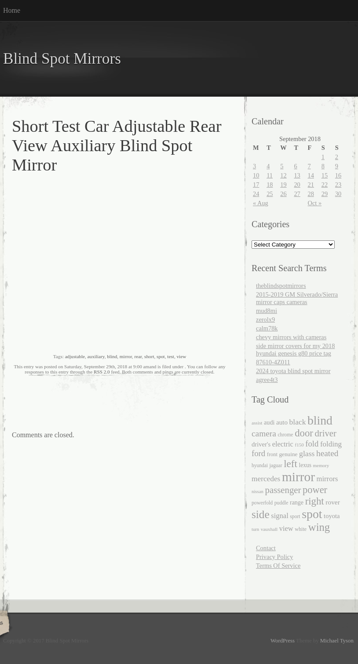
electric (282, 444)
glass (306, 453)
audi (269, 422)
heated (327, 453)
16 (338, 175)
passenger (283, 490)
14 (311, 175)
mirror (126, 356)
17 (256, 184)
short (149, 356)
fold (311, 443)
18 (270, 184)
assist (257, 422)
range (296, 502)
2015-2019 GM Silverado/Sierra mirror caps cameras (297, 298)
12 (283, 175)
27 (297, 193)
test (170, 356)
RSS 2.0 (102, 371)
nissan (257, 491)
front (272, 454)
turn (255, 529)
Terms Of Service (278, 565)
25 (270, 193)
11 (270, 175)
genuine (288, 454)
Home (11, 10)
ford (258, 453)
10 (256, 175)
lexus (305, 465)
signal (279, 516)
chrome (285, 435)
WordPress (282, 641)
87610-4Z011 (273, 362)
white (301, 529)
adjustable (75, 356)
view (181, 356)
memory (321, 465)
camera (264, 433)
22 (324, 184)
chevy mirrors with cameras (291, 337)
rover (332, 502)
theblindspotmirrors (281, 285)
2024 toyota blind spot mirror (293, 370)
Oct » (315, 203)
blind (112, 356)
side (261, 514)
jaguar (276, 465)
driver (325, 433)
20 (297, 184)
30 (338, 193)
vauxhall (269, 529)
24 (256, 193)
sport (295, 516)
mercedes (266, 479)
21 (311, 184)
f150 (299, 444)
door (304, 433)
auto (282, 422)
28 (311, 193)
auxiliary (96, 356)
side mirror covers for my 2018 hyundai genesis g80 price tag (295, 349)
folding (331, 444)
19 (283, 184)
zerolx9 (265, 319)
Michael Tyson (337, 641)
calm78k (267, 328)
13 (297, 175)
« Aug (260, 203)
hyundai (260, 465)
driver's (261, 444)
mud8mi (266, 310)
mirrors (327, 479)
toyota (332, 515)
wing (319, 527)
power (315, 489)
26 (283, 193)
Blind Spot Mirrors (62, 58)
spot (161, 356)
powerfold (262, 503)
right (314, 501)
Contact (266, 548)
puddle (281, 503)
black (297, 421)
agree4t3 (267, 379)
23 (338, 184)
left (290, 463)
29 (324, 193)
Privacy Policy (274, 556)
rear (138, 356)
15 (324, 175)
